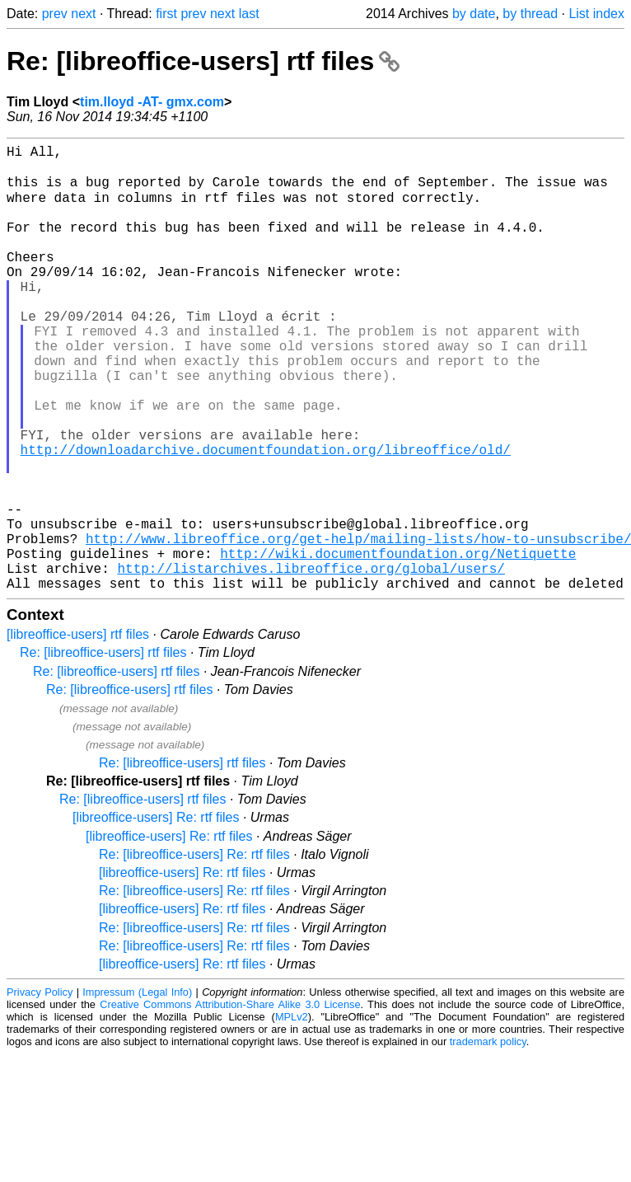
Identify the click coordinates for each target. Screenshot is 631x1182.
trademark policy (488, 1139)
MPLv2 (291, 1114)
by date (473, 14)
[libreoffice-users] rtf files (78, 732)
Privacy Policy (39, 1089)
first (166, 14)
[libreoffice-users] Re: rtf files (155, 915)
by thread (530, 14)
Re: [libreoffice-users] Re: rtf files (194, 952)
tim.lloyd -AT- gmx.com (152, 102)
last (249, 14)
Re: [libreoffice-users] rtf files (203, 61)
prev (55, 14)
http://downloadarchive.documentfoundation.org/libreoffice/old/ (266, 517)
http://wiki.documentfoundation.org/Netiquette (398, 644)
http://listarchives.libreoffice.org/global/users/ (310, 662)
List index (596, 14)
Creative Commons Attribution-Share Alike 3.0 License (230, 1101)
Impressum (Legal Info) (137, 1089)
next (83, 14)
